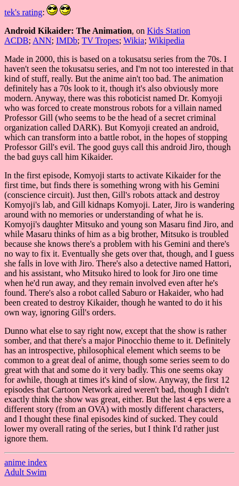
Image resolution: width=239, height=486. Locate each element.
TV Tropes (100, 40)
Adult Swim (25, 472)
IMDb (66, 40)
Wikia (133, 40)
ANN (42, 40)
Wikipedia (167, 40)
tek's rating (23, 12)
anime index (25, 462)
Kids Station (169, 30)
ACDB (16, 40)
